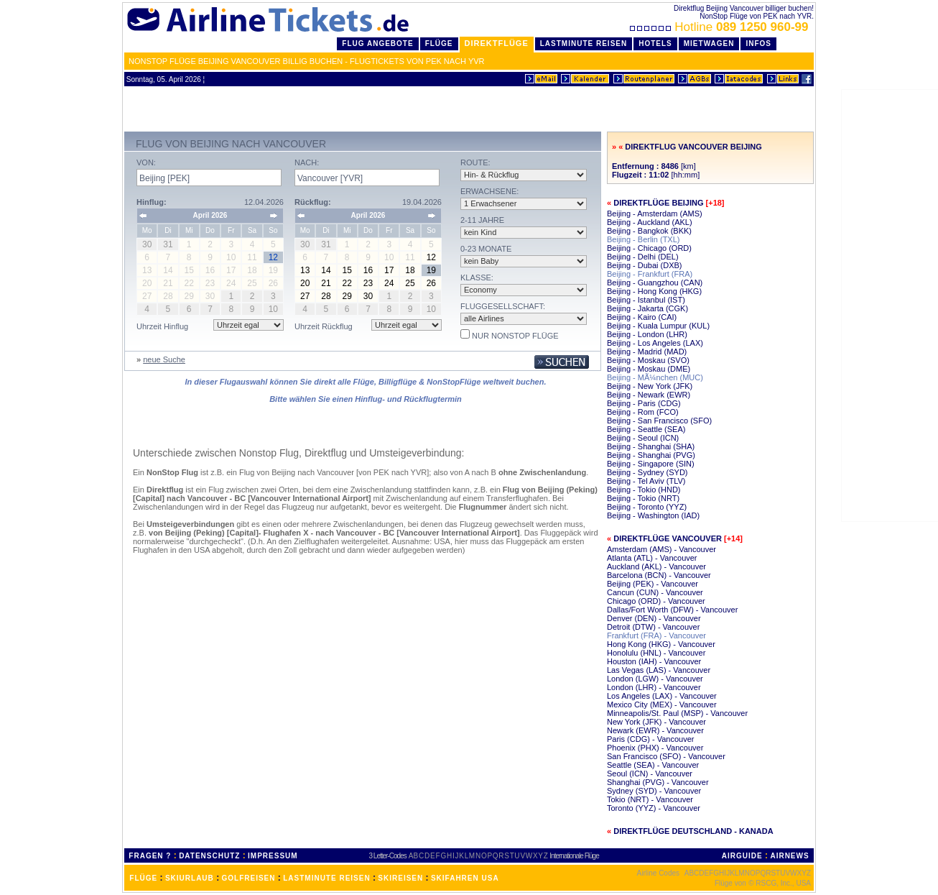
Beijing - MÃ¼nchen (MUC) (655, 377)
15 (347, 270)
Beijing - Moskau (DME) (648, 368)
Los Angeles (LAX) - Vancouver (662, 696)
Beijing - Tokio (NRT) (643, 498)
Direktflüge (497, 43)
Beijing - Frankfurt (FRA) (649, 274)
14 (325, 270)
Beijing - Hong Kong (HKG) (654, 291)
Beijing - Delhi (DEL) (643, 256)
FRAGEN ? (150, 856)
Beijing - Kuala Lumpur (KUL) (658, 325)
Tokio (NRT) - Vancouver (650, 799)
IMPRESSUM (273, 856)
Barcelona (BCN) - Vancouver (659, 575)
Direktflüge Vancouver (667, 538)
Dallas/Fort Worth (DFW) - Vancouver (672, 609)
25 (409, 283)
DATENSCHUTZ (209, 856)
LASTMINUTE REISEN (326, 878)
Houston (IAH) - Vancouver (654, 661)
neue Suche (164, 359)
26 (431, 283)
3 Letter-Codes (388, 856)
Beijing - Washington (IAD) (653, 515)
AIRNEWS (789, 856)
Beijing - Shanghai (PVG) (651, 455)
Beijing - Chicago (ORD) (649, 248)
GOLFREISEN (249, 878)
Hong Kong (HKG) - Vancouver (661, 644)
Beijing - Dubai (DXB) (644, 265)
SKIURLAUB (189, 878)
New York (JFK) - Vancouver (656, 721)
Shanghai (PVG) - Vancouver (658, 782)
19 (431, 270)
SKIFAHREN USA (465, 878)
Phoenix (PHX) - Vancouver (655, 747)
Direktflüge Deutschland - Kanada (693, 831)
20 (305, 283)
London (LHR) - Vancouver (654, 687)
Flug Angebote (377, 43)
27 (305, 296)
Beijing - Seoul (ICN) (643, 437)
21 (325, 283)
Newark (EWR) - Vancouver (655, 730)
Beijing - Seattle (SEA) (646, 429)
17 (389, 270)
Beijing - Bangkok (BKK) (649, 230)
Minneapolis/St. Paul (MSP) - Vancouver (677, 713)
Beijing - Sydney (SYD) (647, 472)
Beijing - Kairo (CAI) (642, 317)
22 (347, 283)
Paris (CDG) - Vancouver (650, 739)
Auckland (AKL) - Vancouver (656, 566)
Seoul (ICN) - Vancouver (649, 773)
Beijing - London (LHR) (647, 334)
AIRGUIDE (742, 856)
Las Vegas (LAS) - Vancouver (658, 670)
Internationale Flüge (573, 856)
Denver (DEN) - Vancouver (654, 618)
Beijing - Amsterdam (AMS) (654, 213)
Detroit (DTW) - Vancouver (653, 627)
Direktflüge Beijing (658, 202)
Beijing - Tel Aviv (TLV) (646, 481)
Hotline (720, 27)
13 (305, 270)
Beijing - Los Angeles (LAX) (655, 343)
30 (368, 296)
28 (325, 296)
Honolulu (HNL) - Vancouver (656, 652)
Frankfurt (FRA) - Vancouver (656, 635)
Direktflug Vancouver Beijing (693, 146)
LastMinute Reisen (583, 43)
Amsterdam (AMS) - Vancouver (661, 549)
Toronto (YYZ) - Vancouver (653, 808)
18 (409, 270)
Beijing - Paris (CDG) (644, 403)
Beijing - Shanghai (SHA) (651, 446)
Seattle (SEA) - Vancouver (653, 765)
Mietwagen (709, 43)
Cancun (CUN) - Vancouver (655, 592)
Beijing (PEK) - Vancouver (652, 583)
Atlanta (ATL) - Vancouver (652, 558)
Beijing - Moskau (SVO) (648, 360)
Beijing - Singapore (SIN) (651, 463)
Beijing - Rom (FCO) (643, 412)
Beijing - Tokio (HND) (644, 489)
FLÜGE (143, 878)
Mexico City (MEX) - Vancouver (662, 704)
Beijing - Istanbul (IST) (646, 299)
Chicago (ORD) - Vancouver (656, 601)
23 (368, 283)
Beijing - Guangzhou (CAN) (654, 282)
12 (431, 257)
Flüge (439, 43)
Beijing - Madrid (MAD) (647, 351)
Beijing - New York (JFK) (649, 386)
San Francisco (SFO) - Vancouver (666, 756)
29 (347, 296)
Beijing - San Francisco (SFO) (659, 420)
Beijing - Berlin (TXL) (643, 239)
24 (389, 283)
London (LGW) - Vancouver (655, 678)
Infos (758, 43)
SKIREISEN (400, 878)
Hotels (655, 43)
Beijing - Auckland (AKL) (649, 222)
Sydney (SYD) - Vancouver (654, 790)
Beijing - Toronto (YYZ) (647, 506)
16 (368, 270)
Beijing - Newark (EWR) (648, 394)
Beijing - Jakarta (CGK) (647, 308)
